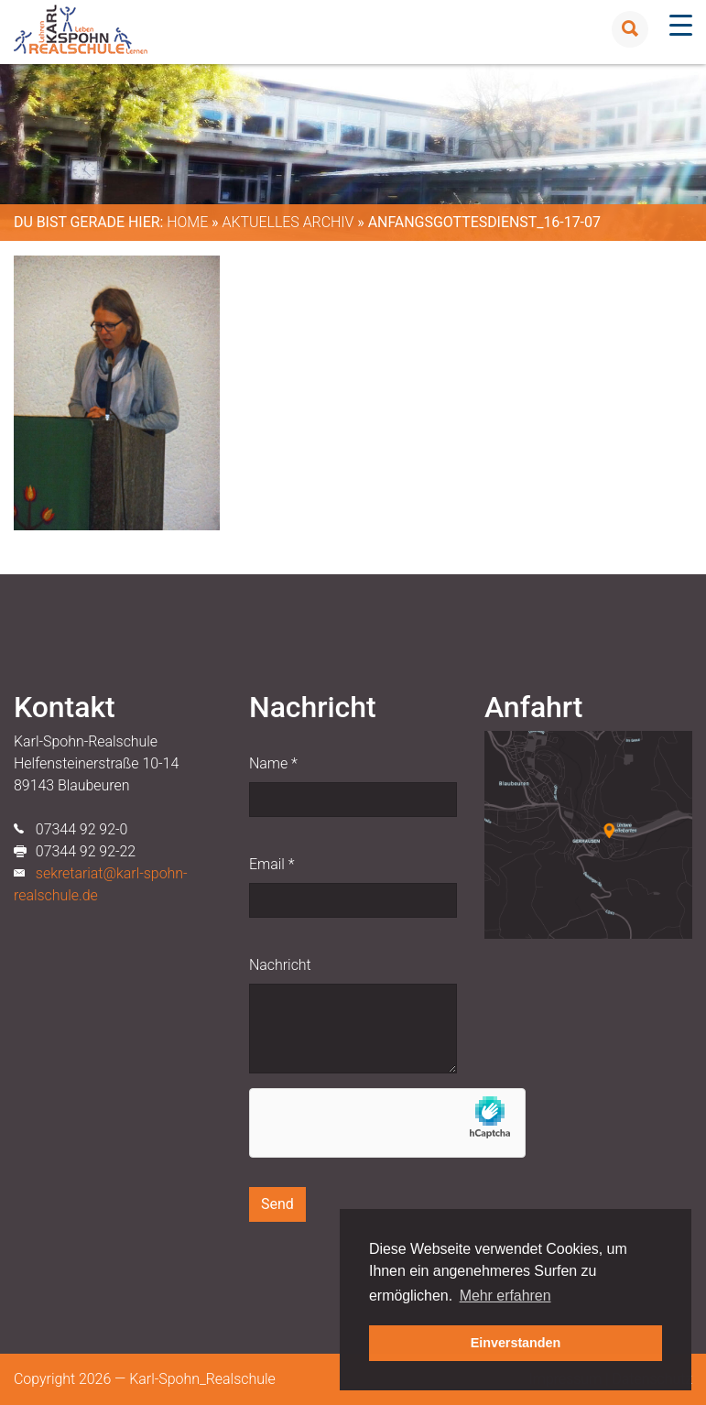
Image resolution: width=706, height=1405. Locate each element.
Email (271, 864)
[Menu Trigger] (681, 25)
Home (187, 222)
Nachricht (280, 965)
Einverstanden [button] (516, 1342)
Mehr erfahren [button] (505, 1295)
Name (273, 763)
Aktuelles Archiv (287, 222)
